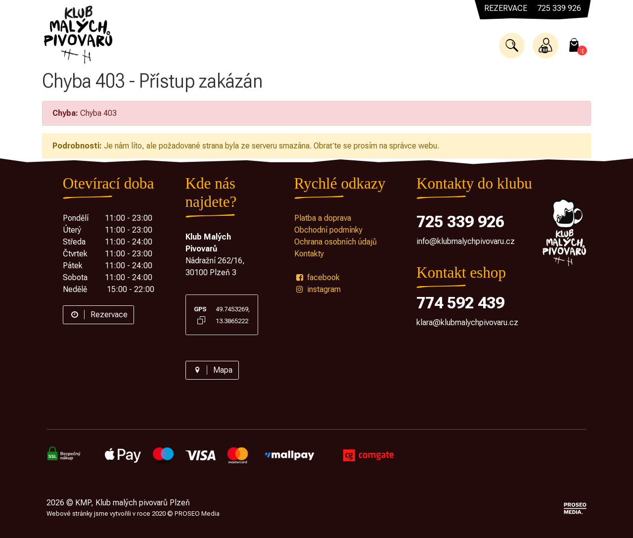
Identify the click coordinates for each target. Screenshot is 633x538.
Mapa (212, 370)
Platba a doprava (322, 218)
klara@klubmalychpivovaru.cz (467, 322)
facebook (317, 277)
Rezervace (98, 314)
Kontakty (309, 253)
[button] (512, 45)
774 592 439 (460, 302)
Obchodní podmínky (328, 230)
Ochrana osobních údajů (335, 241)
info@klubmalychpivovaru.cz (465, 241)
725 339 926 (460, 221)
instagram (317, 289)
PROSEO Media (197, 513)
